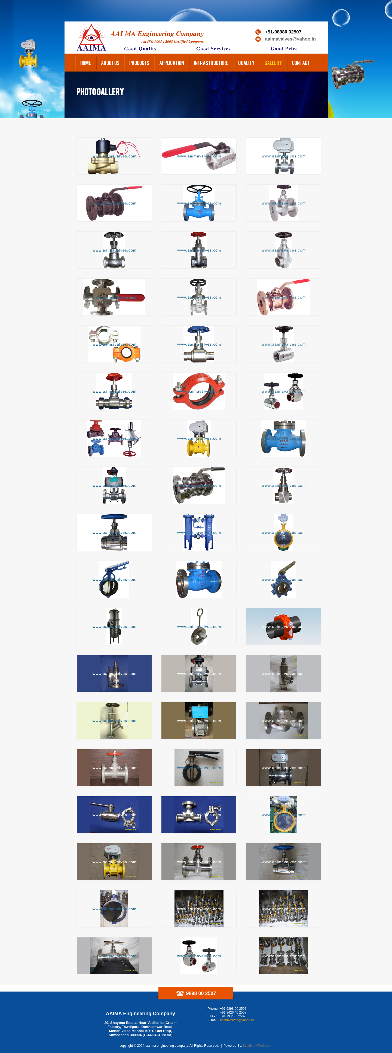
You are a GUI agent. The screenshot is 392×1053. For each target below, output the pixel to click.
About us (110, 62)
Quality (246, 62)
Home (85, 62)
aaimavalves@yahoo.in (290, 39)
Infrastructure (211, 62)
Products (139, 62)
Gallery (273, 62)
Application (171, 62)
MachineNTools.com (257, 1046)
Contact (301, 62)
